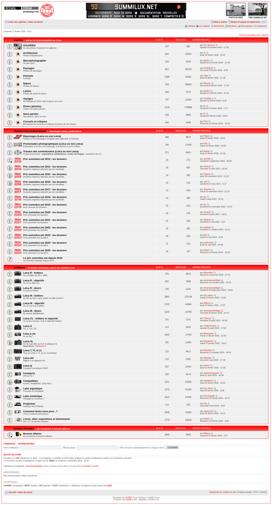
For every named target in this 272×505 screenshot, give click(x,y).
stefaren (207, 220)
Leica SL (28, 341)
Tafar (205, 75)
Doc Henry (208, 295)
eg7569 (206, 159)
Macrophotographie (34, 60)
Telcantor (207, 189)
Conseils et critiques (35, 121)
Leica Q (27, 365)
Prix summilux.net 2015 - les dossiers (45, 174)
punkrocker (208, 242)
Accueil (12, 492)
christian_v (208, 98)
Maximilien (208, 272)
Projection (29, 403)
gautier (206, 60)
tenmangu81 (209, 396)
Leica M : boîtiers (33, 295)
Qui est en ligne (12, 454)
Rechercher (219, 26)
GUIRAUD (208, 68)
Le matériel (205, 26)
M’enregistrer (247, 26)
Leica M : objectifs (33, 303)
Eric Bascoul (209, 45)
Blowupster (208, 333)
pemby (95, 466)
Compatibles (30, 380)
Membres (232, 26)
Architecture (30, 53)
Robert (206, 136)
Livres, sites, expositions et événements (46, 419)
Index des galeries (17, 22)
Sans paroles (30, 114)
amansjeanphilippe (211, 280)
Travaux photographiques (30, 131)
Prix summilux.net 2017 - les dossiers (45, 189)
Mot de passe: (69, 448)
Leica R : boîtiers (33, 272)
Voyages (28, 98)
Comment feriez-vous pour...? (40, 411)
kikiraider (207, 350)
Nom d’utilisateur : (12, 448)
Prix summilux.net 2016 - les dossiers (45, 181)
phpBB (128, 497)
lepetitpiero (208, 380)
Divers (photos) (32, 106)
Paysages (28, 68)
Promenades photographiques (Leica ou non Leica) (53, 143)
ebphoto (207, 227)
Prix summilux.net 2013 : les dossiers (45, 159)
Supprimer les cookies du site (223, 492)
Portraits (28, 75)
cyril (205, 181)
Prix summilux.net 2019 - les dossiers (45, 204)
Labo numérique (32, 396)
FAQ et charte (220, 22)
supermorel (208, 411)
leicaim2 (207, 212)
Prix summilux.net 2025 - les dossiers (45, 250)
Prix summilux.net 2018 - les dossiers (45, 197)
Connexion (262, 26)
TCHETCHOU (209, 326)
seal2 (109, 485)
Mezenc (207, 83)
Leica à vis (29, 333)
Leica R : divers (32, 288)
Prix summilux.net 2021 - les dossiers (45, 220)
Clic (205, 403)
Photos (18, 40)
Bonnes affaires (24, 429)
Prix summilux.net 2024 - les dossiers (45, 242)
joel (205, 235)
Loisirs (27, 91)
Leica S (27, 326)
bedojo (206, 151)
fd (204, 106)
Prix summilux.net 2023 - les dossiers (45, 235)
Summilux (19, 268)
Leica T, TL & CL (32, 350)
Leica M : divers (32, 310)
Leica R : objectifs (33, 280)
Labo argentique (32, 388)
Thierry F (207, 318)
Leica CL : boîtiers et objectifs (40, 318)
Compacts (29, 373)
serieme (207, 166)
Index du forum (35, 22)
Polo (205, 121)
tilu (204, 197)
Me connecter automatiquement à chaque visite (143, 448)
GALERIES (29, 45)
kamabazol (208, 341)
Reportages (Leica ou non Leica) (42, 136)
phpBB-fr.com (131, 500)
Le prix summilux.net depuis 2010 (42, 258)
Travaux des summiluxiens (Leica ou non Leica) (51, 151)
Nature (27, 83)
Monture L (41, 346)
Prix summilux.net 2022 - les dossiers (45, 227)
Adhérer (191, 26)
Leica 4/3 (28, 358)
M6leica (206, 303)
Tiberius (207, 174)
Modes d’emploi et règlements (245, 22)
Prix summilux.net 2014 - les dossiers (45, 166)
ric (204, 53)
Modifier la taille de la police (264, 21)
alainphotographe (211, 373)
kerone (206, 365)
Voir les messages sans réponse (253, 35)
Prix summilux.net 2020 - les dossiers (45, 212)
